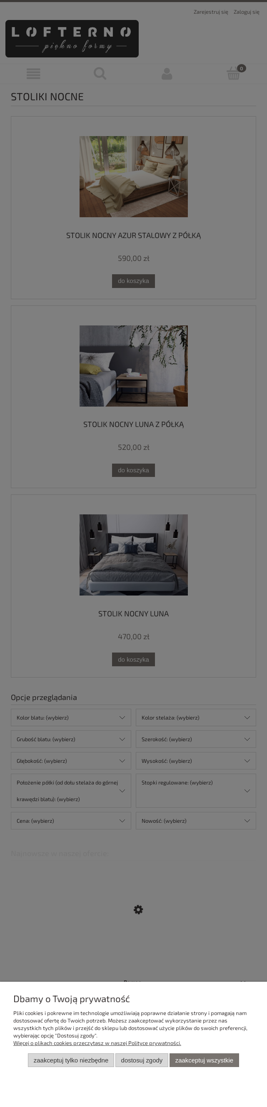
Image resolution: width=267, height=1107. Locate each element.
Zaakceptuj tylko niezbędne (71, 1060)
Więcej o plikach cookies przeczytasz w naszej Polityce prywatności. (97, 1043)
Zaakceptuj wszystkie (204, 1060)
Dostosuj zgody (142, 1060)
